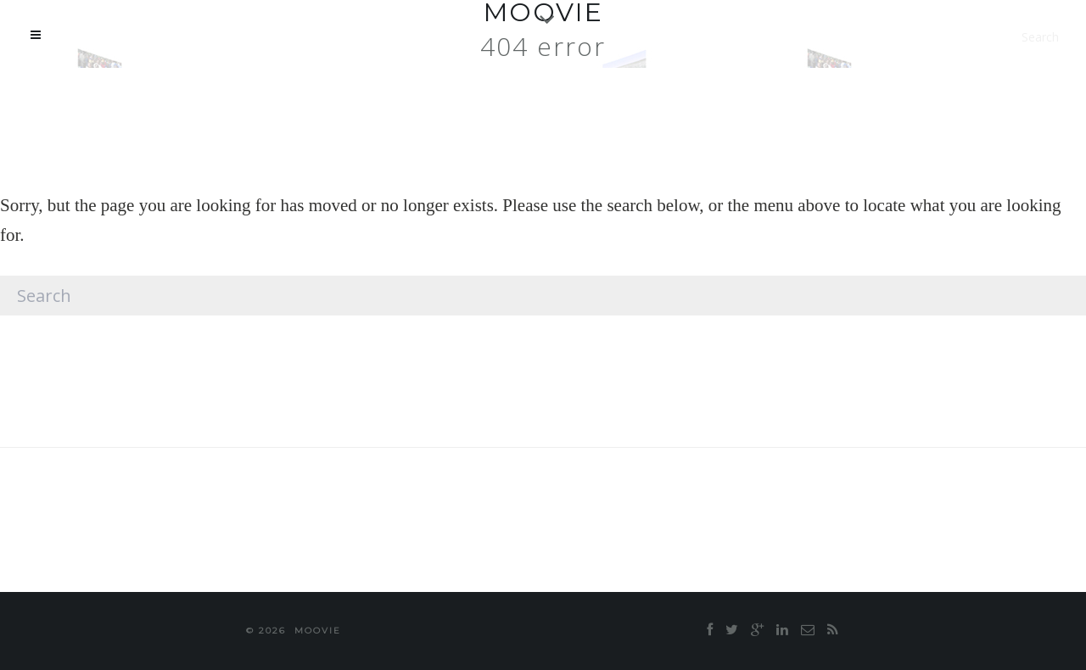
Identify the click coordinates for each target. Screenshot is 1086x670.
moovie (317, 630)
